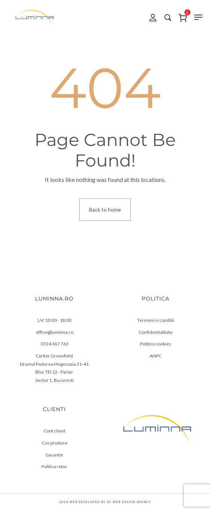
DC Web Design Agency (129, 502)
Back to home (105, 209)
